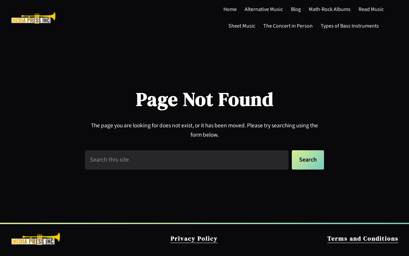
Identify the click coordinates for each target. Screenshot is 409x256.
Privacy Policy (194, 238)
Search (308, 159)
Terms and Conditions (362, 238)
